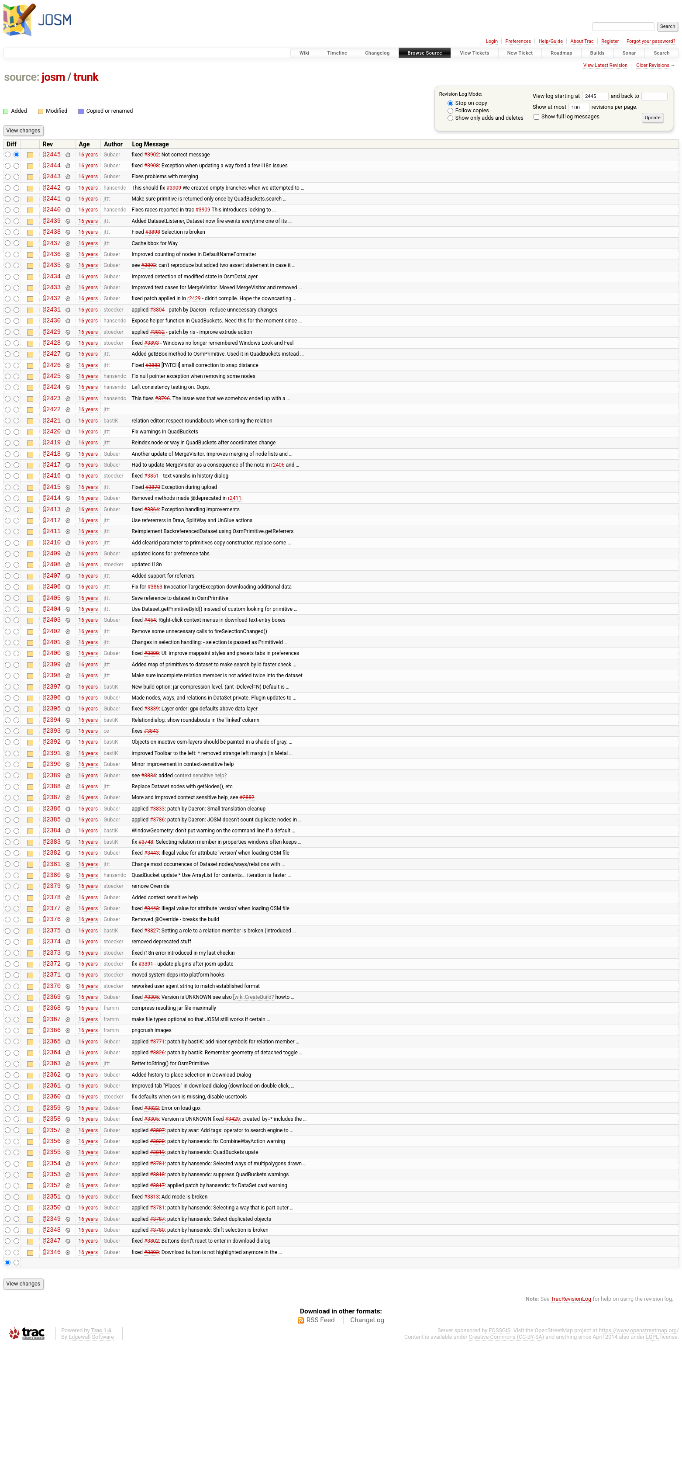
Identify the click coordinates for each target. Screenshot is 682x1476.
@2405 (52, 651)
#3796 (162, 428)
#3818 (157, 1296)
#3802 (151, 1370)
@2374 (52, 1035)
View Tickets (474, 53)
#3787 (157, 1345)
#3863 (155, 639)
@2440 (52, 217)
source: (22, 77)
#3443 (151, 936)
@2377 (52, 998)
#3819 (157, 1271)
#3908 (151, 167)
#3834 (148, 849)
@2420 (52, 465)
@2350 (52, 1333)
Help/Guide (551, 41)
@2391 (52, 825)
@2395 (52, 775)
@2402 (52, 688)
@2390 (52, 837)
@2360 (52, 1209)
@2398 (52, 738)
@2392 (52, 812)
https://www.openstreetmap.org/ (639, 1461)
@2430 (52, 341)
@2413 (52, 552)
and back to (639, 96)
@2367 (52, 1122)
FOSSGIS (499, 1461)
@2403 (52, 676)
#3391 (145, 1060)
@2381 (52, 949)
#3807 (157, 1246)
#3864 (151, 552)
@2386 (52, 887)
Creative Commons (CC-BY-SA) (506, 1468)
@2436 (52, 267)
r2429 (194, 316)
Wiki (305, 53)
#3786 (157, 899)
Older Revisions (652, 65)
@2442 (52, 192)
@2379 (52, 973)
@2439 (52, 229)
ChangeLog (367, 1451)
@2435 (52, 279)
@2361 (52, 1196)
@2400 (52, 713)
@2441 (52, 205)
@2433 (52, 304)
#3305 (151, 1098)
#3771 (157, 1147)
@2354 (52, 1283)
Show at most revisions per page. (585, 107)
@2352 (52, 1308)
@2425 (52, 403)
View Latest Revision (605, 65)
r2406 (278, 502)
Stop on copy (467, 103)
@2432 (52, 316)
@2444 (52, 167)
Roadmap (561, 53)
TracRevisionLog (571, 1430)
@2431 (52, 329)
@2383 (52, 924)
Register (610, 41)
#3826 (157, 1159)
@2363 (52, 1172)
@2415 (52, 527)
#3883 (152, 391)
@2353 (52, 1296)
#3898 (152, 242)
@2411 (52, 576)
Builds (597, 53)
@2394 (52, 787)
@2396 (52, 763)
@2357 (52, 1246)
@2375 (52, 1023)
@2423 (52, 428)
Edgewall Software (91, 1468)
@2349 (52, 1345)
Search (662, 53)
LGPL (652, 1468)
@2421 (52, 453)
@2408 (52, 614)
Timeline (337, 53)
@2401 (52, 700)
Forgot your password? (651, 41)
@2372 (52, 1060)
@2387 (52, 874)
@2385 (52, 899)
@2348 (52, 1358)
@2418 (52, 490)
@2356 (52, 1258)
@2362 (52, 1184)
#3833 (157, 887)
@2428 (52, 366)
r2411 (234, 540)
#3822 (151, 1221)
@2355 (52, 1271)
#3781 (157, 1283)
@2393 (52, 800)
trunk (85, 77)
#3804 (157, 329)
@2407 (52, 626)
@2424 (52, 415)
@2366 (52, 1134)
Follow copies (468, 110)
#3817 (157, 1308)
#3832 (157, 353)
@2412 (52, 564)
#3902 (151, 155)
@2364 (52, 1159)
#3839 (151, 775)
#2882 (247, 874)
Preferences (518, 41)
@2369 (52, 1097)
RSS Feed (321, 1451)
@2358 (52, 1234)
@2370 (52, 1085)
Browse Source (425, 53)
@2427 (52, 378)
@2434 (52, 292)
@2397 (52, 750)
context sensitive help (199, 849)
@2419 (52, 477)
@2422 (52, 440)
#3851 (151, 515)
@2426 (52, 391)
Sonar (629, 53)
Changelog (377, 53)
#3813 (151, 1320)
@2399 (52, 725)
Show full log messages (566, 116)
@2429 (52, 354)
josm (53, 77)
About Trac (582, 41)
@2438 (52, 242)
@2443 (52, 180)
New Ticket (520, 53)
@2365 (52, 1147)
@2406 (52, 638)
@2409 (52, 601)
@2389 (52, 849)
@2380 (52, 961)
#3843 (151, 800)
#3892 (148, 279)
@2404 (52, 663)
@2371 (52, 1072)
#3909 (173, 192)
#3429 (232, 1234)
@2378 (52, 986)
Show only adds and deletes (486, 117)
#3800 (151, 713)
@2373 (52, 1048)
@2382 (52, 936)
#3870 (152, 527)
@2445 (52, 155)
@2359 (52, 1221)
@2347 (52, 1370)
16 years (88, 155)
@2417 (52, 502)
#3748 (145, 924)
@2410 (52, 589)
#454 (150, 676)
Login (492, 41)
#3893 (151, 366)
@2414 (52, 539)
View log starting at (572, 96)
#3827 (151, 1023)
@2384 (52, 911)
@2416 (52, 514)
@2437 (52, 254)
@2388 (52, 862)
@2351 (52, 1321)
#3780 (157, 1358)
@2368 (52, 1109)
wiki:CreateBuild (253, 1098)
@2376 (52, 1010)
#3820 (157, 1258)
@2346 (52, 1383)
